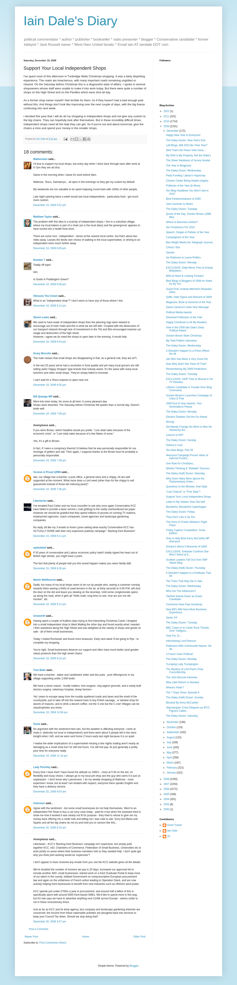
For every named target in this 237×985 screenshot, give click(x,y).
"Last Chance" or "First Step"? (183, 491)
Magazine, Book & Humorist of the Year (188, 302)
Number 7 (39, 259)
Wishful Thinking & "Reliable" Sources (188, 468)
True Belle (39, 670)
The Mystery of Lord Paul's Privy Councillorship (184, 671)
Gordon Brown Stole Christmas (184, 335)
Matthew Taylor (42, 216)
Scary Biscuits (42, 353)
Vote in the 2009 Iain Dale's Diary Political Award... (185, 329)
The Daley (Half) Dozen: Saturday (185, 473)
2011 (167, 116)
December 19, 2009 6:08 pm (49, 284)
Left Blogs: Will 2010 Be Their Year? (186, 145)
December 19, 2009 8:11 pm (49, 536)
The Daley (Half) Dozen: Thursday (185, 567)
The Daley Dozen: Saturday (182, 715)
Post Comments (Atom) (52, 942)
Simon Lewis (41, 317)
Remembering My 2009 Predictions (186, 368)
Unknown (39, 803)
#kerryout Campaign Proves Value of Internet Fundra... (187, 457)
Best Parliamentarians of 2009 (183, 198)
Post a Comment (38, 929)
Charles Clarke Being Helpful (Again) (187, 180)
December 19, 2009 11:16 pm (50, 755)
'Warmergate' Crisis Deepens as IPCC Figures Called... (188, 709)
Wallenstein (40, 159)
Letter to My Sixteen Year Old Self (185, 501)
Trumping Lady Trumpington (182, 664)
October (172, 727)
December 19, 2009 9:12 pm (49, 604)
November (173, 722)
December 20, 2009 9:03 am (49, 791)
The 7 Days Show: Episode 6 (182, 692)
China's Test (173, 247)
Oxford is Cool (174, 445)
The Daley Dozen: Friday (180, 511)
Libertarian (40, 500)
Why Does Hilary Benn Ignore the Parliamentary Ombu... (185, 480)
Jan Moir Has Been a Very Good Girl (187, 358)
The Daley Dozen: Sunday (181, 440)
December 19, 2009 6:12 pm (49, 305)
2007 (167, 784)
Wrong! (170, 421)
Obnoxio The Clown (45, 295)
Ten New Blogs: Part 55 (179, 450)
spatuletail (39, 547)
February (172, 767)
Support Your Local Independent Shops (188, 496)
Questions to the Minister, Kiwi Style (186, 486)
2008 (167, 779)
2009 (167, 126)
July (169, 742)
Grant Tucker (174, 825)
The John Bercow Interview (181, 677)
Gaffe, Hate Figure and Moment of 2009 (189, 297)
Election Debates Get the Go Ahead (186, 416)
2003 (167, 804)
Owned (170, 252)
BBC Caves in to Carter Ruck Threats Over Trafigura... (187, 629)
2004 (167, 799)
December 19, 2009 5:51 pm (49, 205)
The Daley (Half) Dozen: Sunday (184, 697)
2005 (167, 794)
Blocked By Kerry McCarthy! (182, 702)
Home (85, 936)
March (171, 762)
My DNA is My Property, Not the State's (188, 155)
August (171, 737)
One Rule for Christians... (180, 463)
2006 (167, 789)
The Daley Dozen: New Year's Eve (185, 140)
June (170, 747)
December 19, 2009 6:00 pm (49, 248)
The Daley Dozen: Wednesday (183, 170)
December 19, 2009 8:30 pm (49, 568)
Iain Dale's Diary (70, 21)
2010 (167, 121)
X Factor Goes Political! (179, 654)
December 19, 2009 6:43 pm (49, 341)
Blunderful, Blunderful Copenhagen (186, 506)
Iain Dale (172, 830)
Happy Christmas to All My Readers (186, 322)
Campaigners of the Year (180, 237)
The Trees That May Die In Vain (184, 581)
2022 (167, 111)
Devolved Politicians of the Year (184, 317)
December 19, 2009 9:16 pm (49, 658)
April (169, 757)
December (173, 130)
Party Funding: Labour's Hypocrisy (185, 175)
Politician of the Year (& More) (183, 185)
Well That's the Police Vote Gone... (186, 150)
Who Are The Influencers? (181, 591)
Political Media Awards (179, 312)
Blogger (134, 965)
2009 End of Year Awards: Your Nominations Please (184, 405)
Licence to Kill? (174, 434)
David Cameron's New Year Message (187, 307)
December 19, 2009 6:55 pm (49, 384)
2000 (167, 809)
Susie (36, 724)
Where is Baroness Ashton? (182, 222)
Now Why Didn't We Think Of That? (186, 363)
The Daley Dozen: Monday (181, 262)
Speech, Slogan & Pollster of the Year (187, 232)
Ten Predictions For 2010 (180, 227)
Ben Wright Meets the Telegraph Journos (189, 242)
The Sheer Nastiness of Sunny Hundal (188, 160)
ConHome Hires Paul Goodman (184, 604)
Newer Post (31, 936)
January (172, 772)
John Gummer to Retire (179, 204)
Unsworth (39, 615)
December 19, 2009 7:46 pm (49, 489)
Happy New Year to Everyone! (183, 135)
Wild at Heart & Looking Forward (184, 275)
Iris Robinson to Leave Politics (183, 257)
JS (168, 836)
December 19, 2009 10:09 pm (50, 712)
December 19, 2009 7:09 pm (49, 413)
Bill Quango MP (42, 396)
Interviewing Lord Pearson (181, 640)
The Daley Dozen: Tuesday (181, 208)
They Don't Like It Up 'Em (180, 517)
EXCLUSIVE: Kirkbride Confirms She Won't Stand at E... (187, 553)
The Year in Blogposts (178, 165)
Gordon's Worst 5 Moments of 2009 (186, 546)
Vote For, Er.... (174, 635)
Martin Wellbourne (44, 579)
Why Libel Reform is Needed (182, 682)
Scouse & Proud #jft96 (47, 472)
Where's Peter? (175, 687)
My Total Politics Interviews (181, 340)
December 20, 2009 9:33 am (49, 827)
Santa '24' (171, 617)
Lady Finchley (42, 767)
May (169, 752)
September (173, 732)
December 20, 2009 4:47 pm (49, 921)
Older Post (139, 936)
